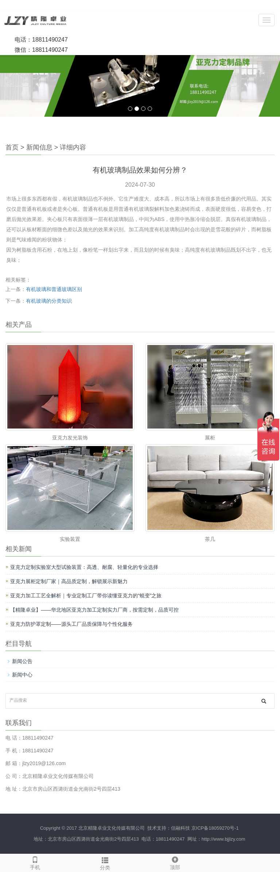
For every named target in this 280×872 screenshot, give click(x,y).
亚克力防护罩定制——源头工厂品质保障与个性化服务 (71, 624)
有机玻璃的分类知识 (49, 301)
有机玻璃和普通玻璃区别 (54, 289)
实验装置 (70, 539)
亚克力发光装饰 (70, 438)
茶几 (210, 539)
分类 (105, 862)
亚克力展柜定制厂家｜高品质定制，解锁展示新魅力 (69, 581)
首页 (12, 147)
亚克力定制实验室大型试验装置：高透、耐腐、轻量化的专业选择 (84, 567)
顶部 (175, 862)
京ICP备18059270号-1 (215, 828)
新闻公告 (22, 661)
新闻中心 (22, 675)
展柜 (210, 438)
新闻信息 (39, 147)
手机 (35, 862)
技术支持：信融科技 (168, 828)
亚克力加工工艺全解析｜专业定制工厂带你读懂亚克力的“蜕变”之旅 (86, 595)
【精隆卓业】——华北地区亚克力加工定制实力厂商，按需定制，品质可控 (94, 610)
